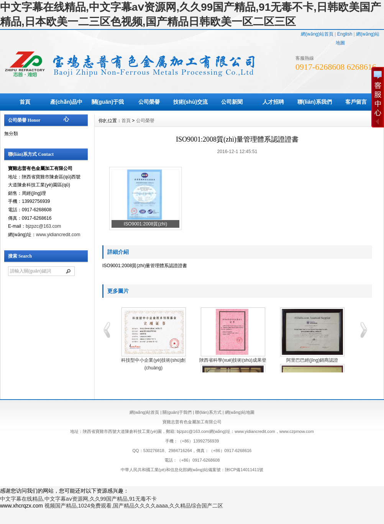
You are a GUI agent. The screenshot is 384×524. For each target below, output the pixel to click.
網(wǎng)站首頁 (317, 34)
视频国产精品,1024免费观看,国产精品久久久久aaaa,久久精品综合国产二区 (133, 506)
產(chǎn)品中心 (66, 110)
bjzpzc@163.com (43, 226)
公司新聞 (232, 102)
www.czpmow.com (296, 431)
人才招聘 (273, 102)
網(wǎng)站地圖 (240, 412)
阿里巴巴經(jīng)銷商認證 (312, 360)
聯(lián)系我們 (314, 102)
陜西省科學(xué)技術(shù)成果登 (232, 360)
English (344, 34)
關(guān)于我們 (108, 110)
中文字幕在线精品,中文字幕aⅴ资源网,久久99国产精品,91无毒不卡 (78, 499)
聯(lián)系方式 (208, 412)
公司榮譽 (149, 102)
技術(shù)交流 (190, 102)
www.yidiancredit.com (58, 234)
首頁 (25, 102)
